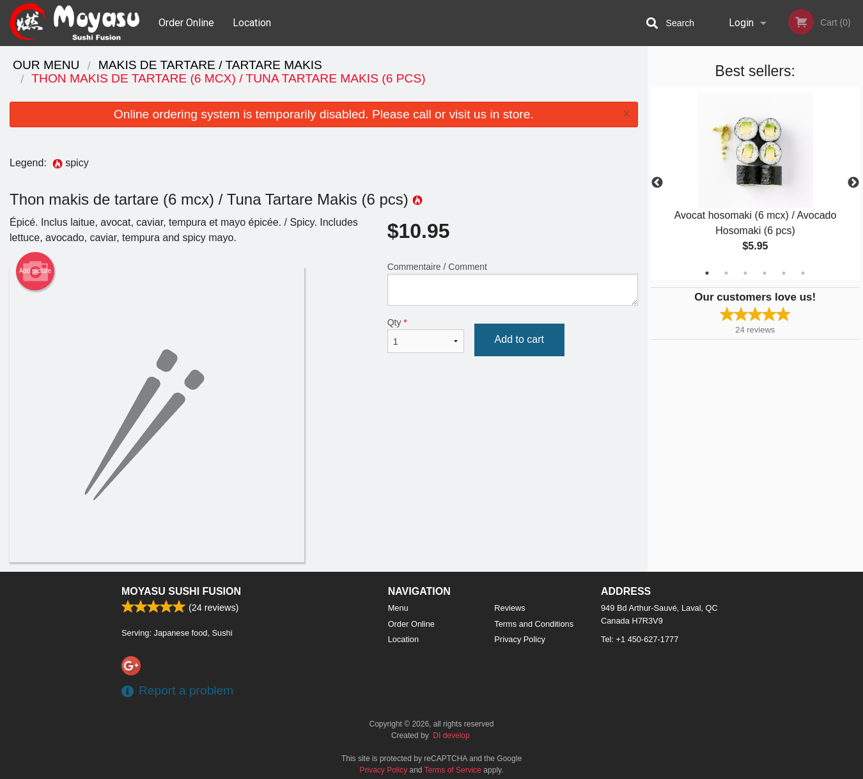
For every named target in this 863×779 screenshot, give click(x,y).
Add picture (35, 271)
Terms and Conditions (533, 624)
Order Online (186, 23)
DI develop (451, 735)
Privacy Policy (519, 639)
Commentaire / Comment (512, 284)
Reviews (509, 608)
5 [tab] (783, 273)
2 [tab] (726, 273)
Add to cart (519, 339)
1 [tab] (707, 273)
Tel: (639, 639)
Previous (657, 183)
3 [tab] (745, 273)
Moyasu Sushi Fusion (181, 591)
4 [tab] (764, 273)
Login (741, 23)
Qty (425, 335)
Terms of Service (452, 770)
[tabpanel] (755, 183)
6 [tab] (803, 273)
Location (252, 23)
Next (853, 183)
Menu (398, 608)
